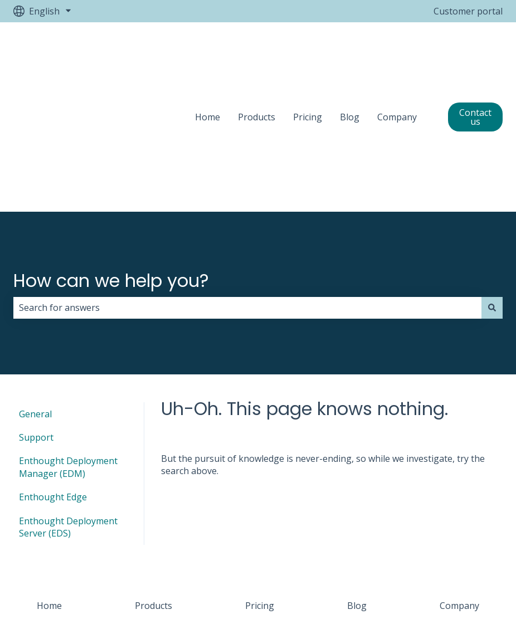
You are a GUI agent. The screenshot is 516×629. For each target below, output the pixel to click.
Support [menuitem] (36, 310)
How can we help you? (111, 152)
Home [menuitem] (49, 478)
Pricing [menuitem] (259, 478)
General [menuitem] (35, 286)
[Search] (492, 180)
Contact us (475, 53)
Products (256, 53)
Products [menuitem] (153, 478)
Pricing (307, 53)
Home (207, 53)
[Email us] (494, 556)
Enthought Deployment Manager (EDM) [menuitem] (68, 340)
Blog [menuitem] (357, 478)
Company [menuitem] (459, 478)
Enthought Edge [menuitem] (53, 370)
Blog (349, 53)
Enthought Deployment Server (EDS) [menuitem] (68, 399)
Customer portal (468, 11)
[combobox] (247, 180)
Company (397, 53)
